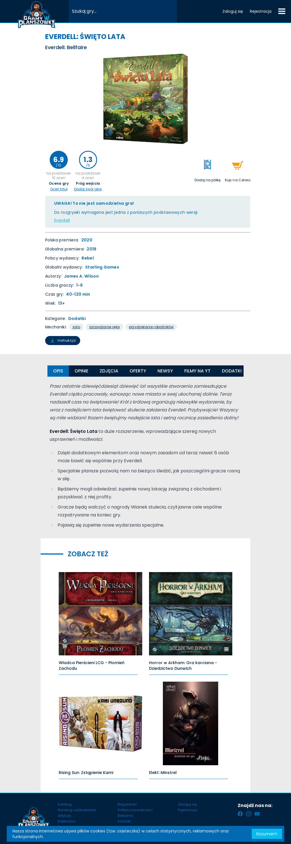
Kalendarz (66, 821)
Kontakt (124, 821)
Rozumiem (266, 834)
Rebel (88, 258)
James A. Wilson (81, 276)
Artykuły (64, 815)
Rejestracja (261, 11)
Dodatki (77, 318)
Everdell (62, 220)
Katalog (65, 804)
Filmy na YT (197, 371)
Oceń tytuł (58, 189)
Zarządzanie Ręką (104, 326)
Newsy (165, 371)
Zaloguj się (232, 11)
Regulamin (127, 804)
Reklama (125, 815)
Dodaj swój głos (88, 189)
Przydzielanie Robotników (151, 326)
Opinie (81, 371)
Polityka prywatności (135, 810)
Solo (76, 326)
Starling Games (102, 267)
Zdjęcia (109, 371)
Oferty (138, 371)
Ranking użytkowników (77, 810)
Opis (58, 371)
